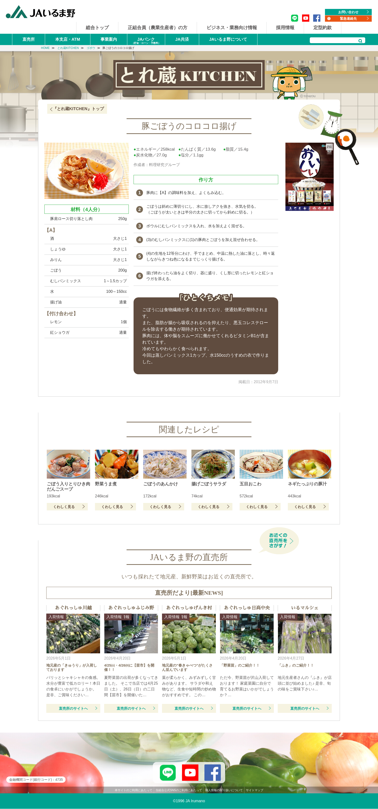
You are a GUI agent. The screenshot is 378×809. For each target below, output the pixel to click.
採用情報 (285, 27)
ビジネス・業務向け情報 (232, 27)
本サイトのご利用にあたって (133, 790)
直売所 (28, 39)
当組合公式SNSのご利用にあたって (178, 790)
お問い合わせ (348, 12)
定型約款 (322, 27)
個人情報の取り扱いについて (224, 790)
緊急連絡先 (348, 18)
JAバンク (146, 41)
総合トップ (97, 27)
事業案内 (109, 39)
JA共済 (182, 39)
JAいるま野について (228, 39)
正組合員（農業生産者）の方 (157, 27)
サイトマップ (254, 790)
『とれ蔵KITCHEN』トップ (78, 109)
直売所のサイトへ (73, 708)
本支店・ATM (67, 39)
